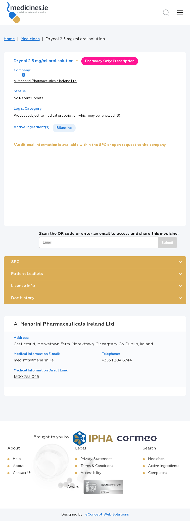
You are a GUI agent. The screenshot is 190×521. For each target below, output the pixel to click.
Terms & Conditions (97, 466)
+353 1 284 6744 (117, 360)
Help (17, 459)
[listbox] (64, 128)
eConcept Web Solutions (107, 514)
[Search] (166, 12)
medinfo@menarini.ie (33, 360)
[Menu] (180, 12)
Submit (167, 243)
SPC (15, 262)
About (18, 466)
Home (9, 39)
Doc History (22, 298)
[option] (64, 128)
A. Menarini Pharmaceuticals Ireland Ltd (45, 81)
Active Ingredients (163, 466)
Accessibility (91, 473)
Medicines (30, 39)
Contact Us (22, 473)
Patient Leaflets (27, 274)
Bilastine (64, 128)
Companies (157, 473)
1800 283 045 (26, 377)
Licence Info (23, 286)
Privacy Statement (96, 459)
